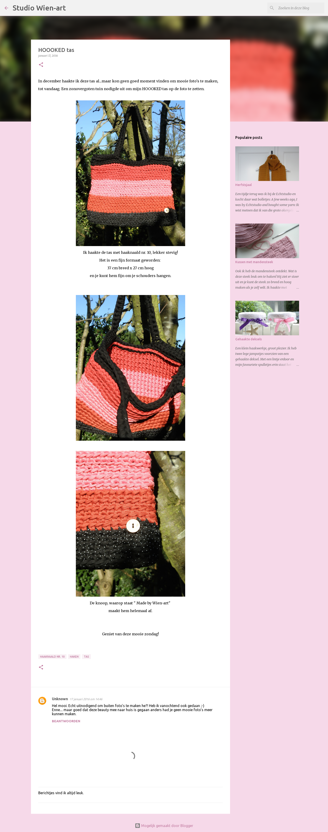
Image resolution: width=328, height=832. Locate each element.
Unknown (60, 699)
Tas (86, 656)
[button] (41, 65)
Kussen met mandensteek (254, 262)
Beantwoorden (66, 721)
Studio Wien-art (39, 8)
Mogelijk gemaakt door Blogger (164, 826)
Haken (74, 656)
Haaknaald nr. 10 (52, 656)
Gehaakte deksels (248, 339)
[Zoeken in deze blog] (300, 8)
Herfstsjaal (243, 185)
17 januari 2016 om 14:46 (86, 699)
